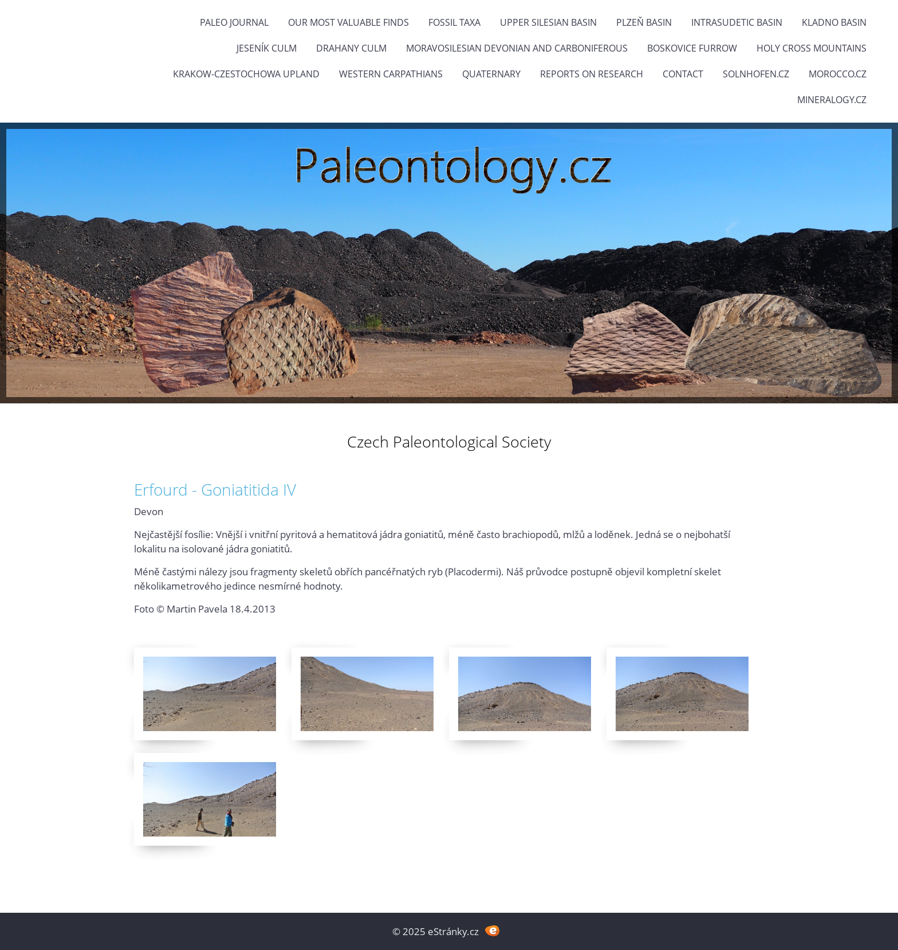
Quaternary (491, 74)
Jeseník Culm (267, 48)
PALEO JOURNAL (234, 22)
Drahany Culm (351, 48)
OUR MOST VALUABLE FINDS (348, 22)
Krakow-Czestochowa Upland (246, 74)
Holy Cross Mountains (812, 48)
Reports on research (591, 74)
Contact (683, 74)
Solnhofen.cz (756, 74)
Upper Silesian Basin (548, 22)
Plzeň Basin (644, 22)
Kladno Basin (834, 22)
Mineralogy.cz (832, 99)
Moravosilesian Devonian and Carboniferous (517, 48)
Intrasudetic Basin (736, 22)
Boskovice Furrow (692, 48)
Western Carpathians (391, 74)
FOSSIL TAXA (454, 22)
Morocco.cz (838, 74)
